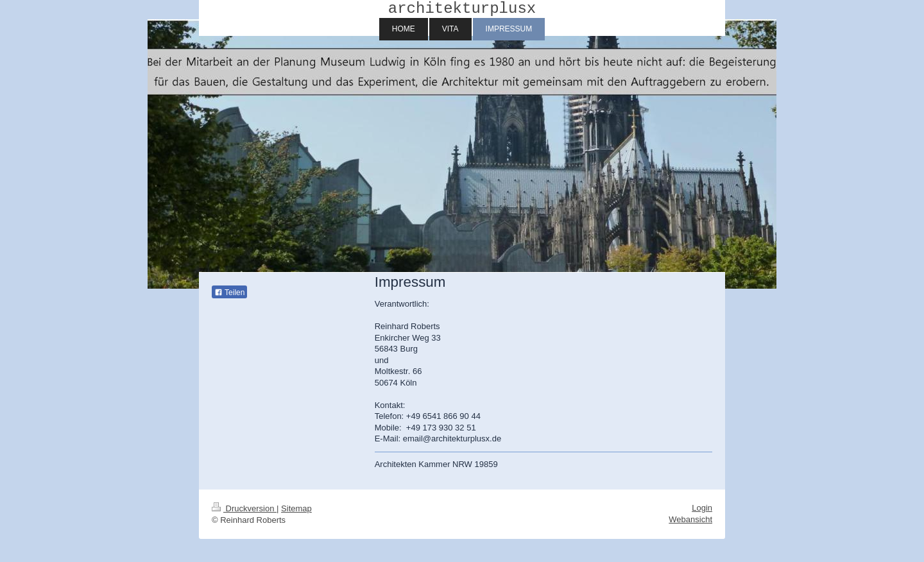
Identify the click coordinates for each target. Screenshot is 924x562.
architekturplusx (462, 10)
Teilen (229, 296)
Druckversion (244, 512)
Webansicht (690, 523)
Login (702, 511)
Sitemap (296, 512)
